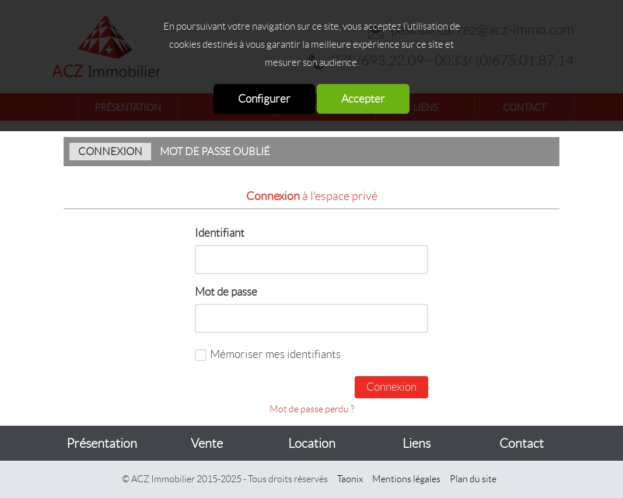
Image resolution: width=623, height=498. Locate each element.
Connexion (110, 151)
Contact (521, 443)
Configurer (264, 99)
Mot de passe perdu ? (312, 409)
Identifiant (219, 233)
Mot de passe (226, 292)
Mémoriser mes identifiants (275, 354)
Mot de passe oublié (215, 151)
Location (311, 443)
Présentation (101, 443)
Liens (416, 443)
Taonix (350, 479)
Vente (207, 443)
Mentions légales (406, 479)
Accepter (363, 99)
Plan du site (473, 479)
